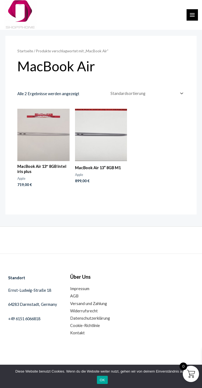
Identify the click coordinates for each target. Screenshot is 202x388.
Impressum (79, 288)
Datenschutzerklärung (90, 318)
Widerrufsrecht (84, 311)
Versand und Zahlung (88, 303)
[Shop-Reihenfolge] (146, 93)
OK (102, 380)
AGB (74, 296)
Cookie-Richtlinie (85, 325)
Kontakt (77, 333)
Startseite (25, 51)
